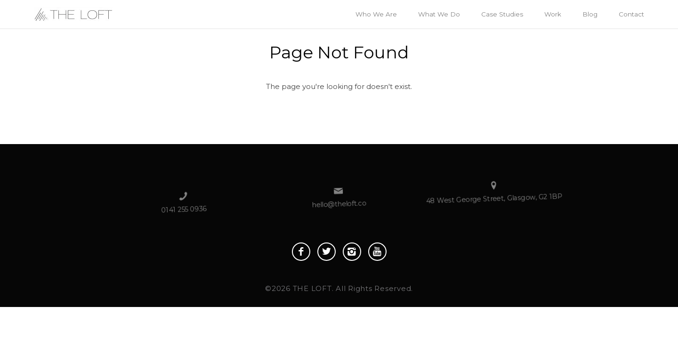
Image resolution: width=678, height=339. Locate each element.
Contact (631, 14)
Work (552, 14)
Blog (589, 14)
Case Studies (502, 14)
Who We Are (376, 14)
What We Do (439, 14)
